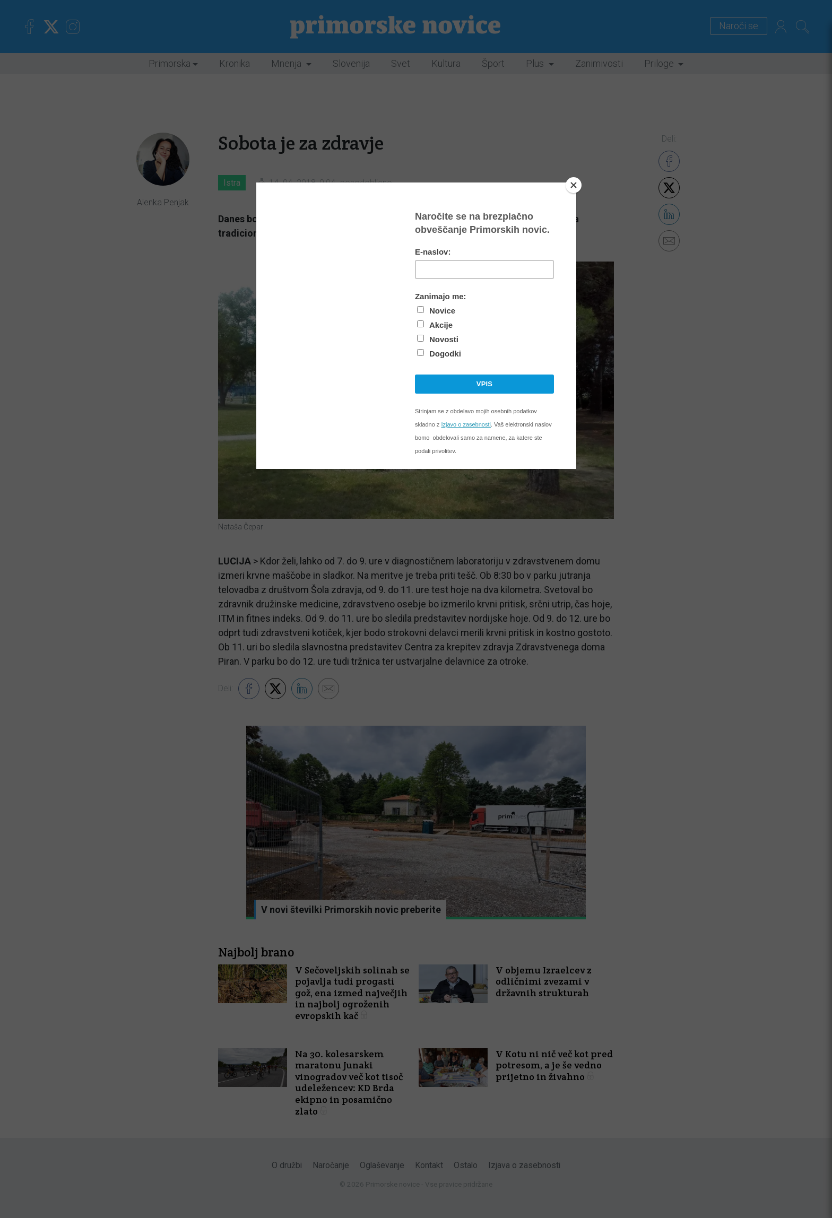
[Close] (574, 185)
